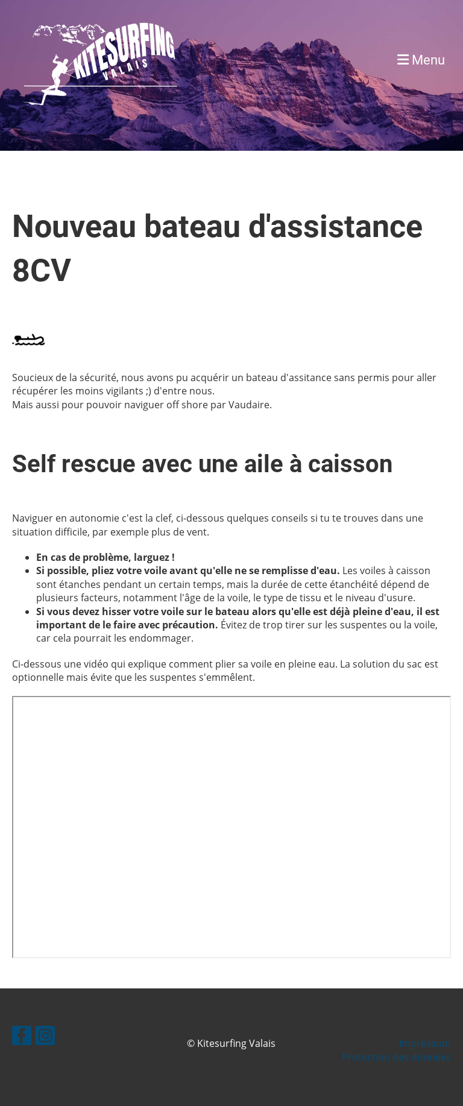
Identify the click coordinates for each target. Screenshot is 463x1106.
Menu (421, 60)
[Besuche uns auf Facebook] (21, 1038)
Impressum (425, 1043)
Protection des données (396, 1057)
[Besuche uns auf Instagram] (45, 1038)
